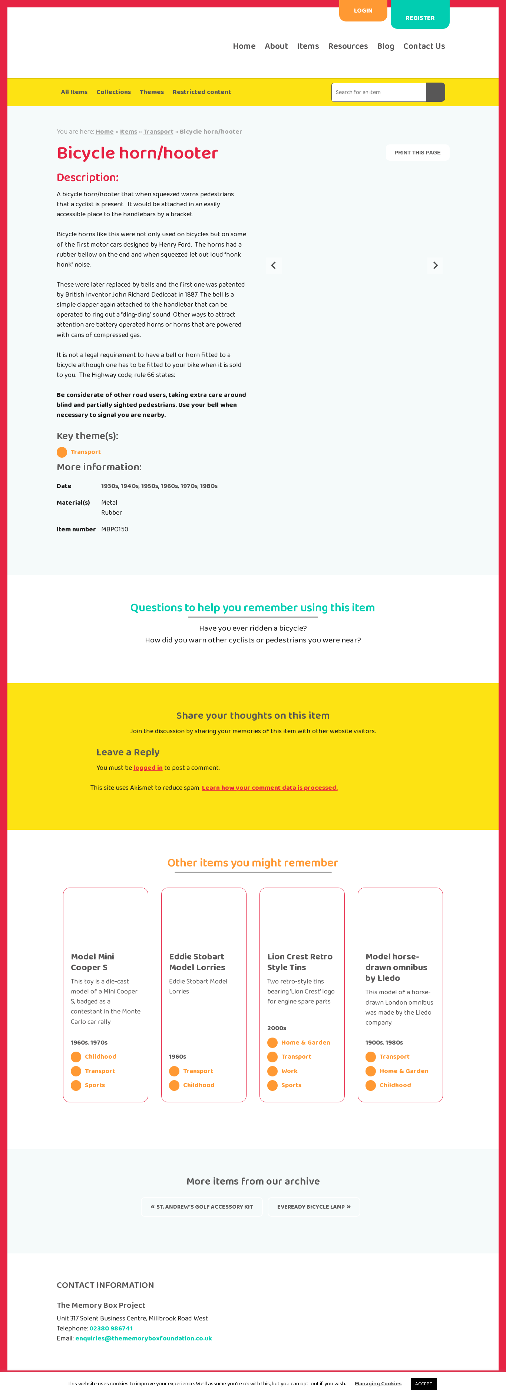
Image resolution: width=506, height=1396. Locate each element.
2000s (276, 1028)
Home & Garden (299, 1043)
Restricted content (202, 92)
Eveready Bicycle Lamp (311, 1207)
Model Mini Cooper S (92, 962)
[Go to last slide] (274, 266)
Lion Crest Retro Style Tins (300, 962)
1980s (209, 486)
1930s (109, 486)
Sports (88, 1085)
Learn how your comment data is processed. (270, 788)
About (276, 46)
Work (282, 1071)
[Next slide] (435, 266)
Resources (348, 46)
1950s (149, 486)
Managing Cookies (378, 1384)
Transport (158, 132)
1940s (130, 486)
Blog (385, 46)
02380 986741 (111, 1329)
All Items (74, 92)
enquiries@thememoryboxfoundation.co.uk (143, 1339)
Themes (152, 92)
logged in (148, 768)
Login (363, 11)
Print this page (418, 153)
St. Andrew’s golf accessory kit (204, 1207)
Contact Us (424, 46)
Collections (113, 92)
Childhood (94, 1057)
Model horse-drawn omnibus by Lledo (396, 968)
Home (244, 46)
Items (308, 46)
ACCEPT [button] (423, 1384)
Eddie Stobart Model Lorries (197, 962)
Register (420, 18)
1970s (189, 486)
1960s (169, 486)
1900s (374, 1043)
